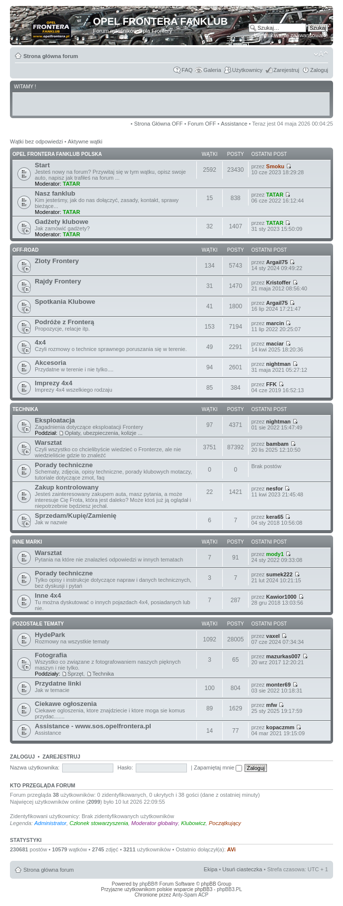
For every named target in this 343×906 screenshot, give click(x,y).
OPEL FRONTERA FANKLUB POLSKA (57, 154)
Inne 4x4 (48, 595)
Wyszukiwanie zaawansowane (291, 35)
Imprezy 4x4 (54, 383)
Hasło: (125, 767)
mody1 (274, 554)
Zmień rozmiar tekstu (321, 54)
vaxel (273, 636)
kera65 (274, 517)
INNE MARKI (27, 542)
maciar (274, 344)
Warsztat (48, 442)
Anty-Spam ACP (190, 895)
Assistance (234, 124)
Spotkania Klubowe (65, 301)
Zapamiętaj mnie (218, 767)
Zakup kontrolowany (66, 487)
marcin (275, 323)
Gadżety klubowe (61, 221)
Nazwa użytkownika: (35, 767)
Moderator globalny (154, 823)
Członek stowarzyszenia (99, 823)
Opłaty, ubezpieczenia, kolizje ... (103, 433)
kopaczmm (280, 727)
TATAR (71, 184)
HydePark (50, 634)
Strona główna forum (50, 56)
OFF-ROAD (25, 250)
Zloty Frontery (57, 261)
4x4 (40, 342)
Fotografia (51, 655)
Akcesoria (50, 362)
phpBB (146, 884)
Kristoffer (278, 282)
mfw (271, 705)
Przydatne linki (58, 683)
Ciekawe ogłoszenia (66, 703)
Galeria (212, 70)
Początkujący (225, 823)
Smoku (275, 166)
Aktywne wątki (85, 141)
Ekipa (211, 869)
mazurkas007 (283, 656)
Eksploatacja (55, 420)
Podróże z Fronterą (64, 322)
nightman (278, 364)
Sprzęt (76, 674)
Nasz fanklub (55, 193)
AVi (231, 849)
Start (42, 165)
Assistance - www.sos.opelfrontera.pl (93, 726)
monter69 (278, 685)
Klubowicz (193, 823)
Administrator (50, 823)
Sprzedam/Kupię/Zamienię (75, 515)
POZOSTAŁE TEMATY (38, 624)
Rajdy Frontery (58, 281)
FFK (271, 384)
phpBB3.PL (229, 889)
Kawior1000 (281, 597)
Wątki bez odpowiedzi (36, 141)
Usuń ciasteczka (242, 869)
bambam (277, 444)
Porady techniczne (64, 465)
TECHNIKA (25, 409)
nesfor (274, 488)
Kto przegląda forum (42, 785)
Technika (103, 674)
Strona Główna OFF (158, 124)
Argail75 (276, 262)
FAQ (186, 70)
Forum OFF (202, 124)
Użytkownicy (247, 70)
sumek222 (279, 574)
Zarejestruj (286, 70)
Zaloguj (319, 70)
